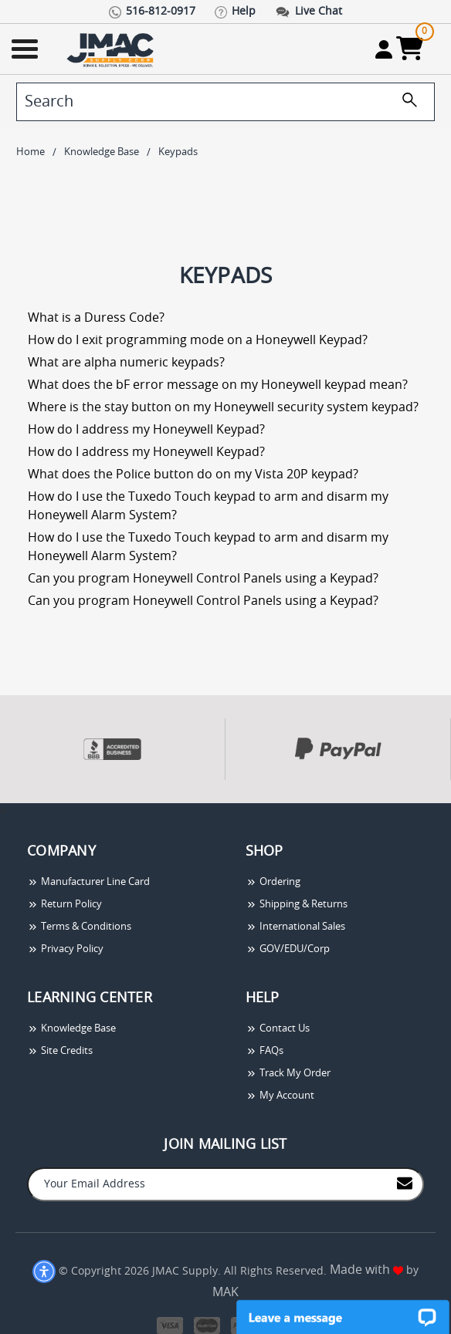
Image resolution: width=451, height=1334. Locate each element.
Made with (366, 1270)
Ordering (273, 882)
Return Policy (64, 904)
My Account (280, 1096)
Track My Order (288, 1073)
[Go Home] (112, 49)
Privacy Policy (65, 949)
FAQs (264, 1051)
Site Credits (60, 1051)
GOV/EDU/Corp (288, 949)
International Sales (295, 927)
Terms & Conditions (79, 927)
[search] (225, 102)
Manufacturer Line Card (88, 882)
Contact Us (278, 1029)
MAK (225, 1292)
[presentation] (1, 811)
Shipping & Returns (297, 904)
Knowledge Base (71, 1029)
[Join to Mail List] (404, 1183)
